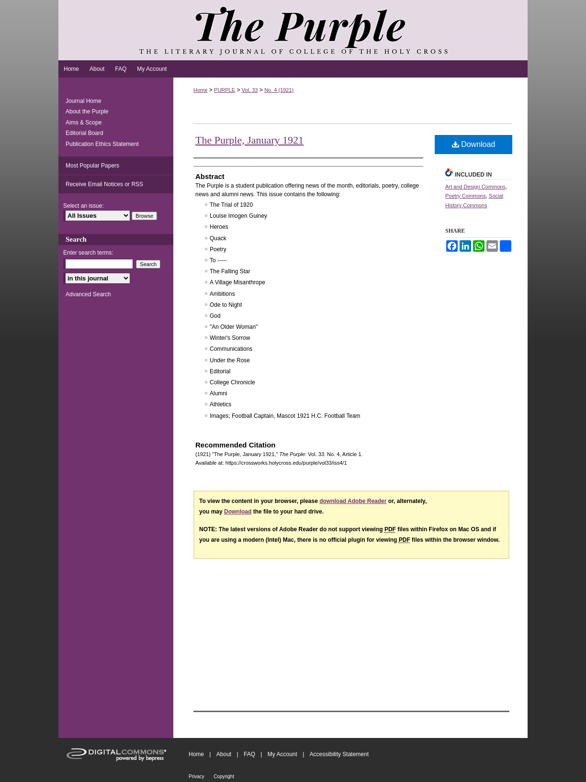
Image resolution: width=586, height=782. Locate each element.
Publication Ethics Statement (102, 144)
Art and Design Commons (475, 187)
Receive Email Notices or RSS (104, 184)
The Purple (293, 30)
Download (474, 144)
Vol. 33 (250, 90)
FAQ (249, 754)
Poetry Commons (465, 196)
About (223, 754)
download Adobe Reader (352, 501)
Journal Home (83, 101)
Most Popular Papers (92, 165)
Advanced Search (88, 294)
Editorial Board (84, 133)
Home (200, 90)
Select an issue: (83, 205)
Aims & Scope (83, 122)
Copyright (224, 776)
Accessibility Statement (339, 754)
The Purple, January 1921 (249, 140)
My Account (282, 754)
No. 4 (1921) (278, 90)
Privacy (196, 776)
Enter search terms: (88, 252)
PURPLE (224, 90)
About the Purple (87, 111)
